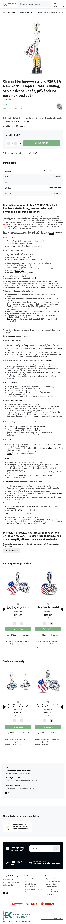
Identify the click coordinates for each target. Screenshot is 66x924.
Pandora (38, 269)
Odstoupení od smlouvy (32, 879)
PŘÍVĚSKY (11, 12)
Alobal (7, 340)
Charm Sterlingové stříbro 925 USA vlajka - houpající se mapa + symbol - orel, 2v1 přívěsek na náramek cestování (18, 608)
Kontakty (49, 889)
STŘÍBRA (12, 336)
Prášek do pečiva (16, 400)
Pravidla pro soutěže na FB (33, 889)
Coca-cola (8, 440)
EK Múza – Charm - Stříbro (51, 171)
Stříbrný (10, 408)
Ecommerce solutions (47, 919)
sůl (12, 340)
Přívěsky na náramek (25, 12)
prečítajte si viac (21, 121)
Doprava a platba (51, 884)
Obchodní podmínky (52, 879)
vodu (59, 365)
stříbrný (12, 217)
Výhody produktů (30, 886)
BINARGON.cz (58, 919)
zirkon (30, 272)
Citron (7, 422)
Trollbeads (53, 269)
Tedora (45, 269)
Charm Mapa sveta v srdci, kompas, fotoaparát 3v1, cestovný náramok (18, 706)
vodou (31, 349)
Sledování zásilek (51, 886)
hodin (34, 390)
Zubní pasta (9, 482)
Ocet (6, 382)
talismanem (57, 232)
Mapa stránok (25, 921)
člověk (13, 228)
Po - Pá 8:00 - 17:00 (52, 892)
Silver (15, 514)
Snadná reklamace (30, 884)
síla (39, 241)
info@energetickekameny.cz (46, 863)
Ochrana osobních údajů (53, 881)
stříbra (40, 514)
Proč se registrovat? (52, 894)
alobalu (26, 345)
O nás (27, 881)
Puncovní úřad (29, 892)
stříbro (9, 247)
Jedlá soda (13, 382)
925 (14, 247)
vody (24, 394)
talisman (22, 259)
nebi (34, 278)
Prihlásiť (56, 848)
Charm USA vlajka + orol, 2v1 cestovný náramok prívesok (48, 608)
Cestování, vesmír (42, 12)
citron (37, 428)
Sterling (9, 514)
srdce (51, 234)
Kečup (7, 458)
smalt (25, 272)
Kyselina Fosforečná (53, 448)
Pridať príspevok (11, 550)
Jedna (9, 319)
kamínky (49, 360)
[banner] (9, 4)
